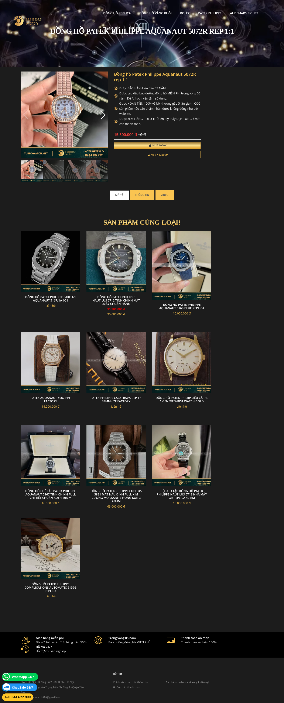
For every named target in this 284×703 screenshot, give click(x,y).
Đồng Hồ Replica (73, 8)
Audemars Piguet (201, 8)
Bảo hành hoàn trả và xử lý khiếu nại (174, 649)
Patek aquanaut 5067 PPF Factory (235, 288)
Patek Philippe (166, 8)
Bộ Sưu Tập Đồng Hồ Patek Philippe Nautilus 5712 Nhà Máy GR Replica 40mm (235, 468)
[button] (96, 112)
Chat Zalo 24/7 (22, 687)
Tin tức (66, 23)
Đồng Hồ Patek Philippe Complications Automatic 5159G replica (49, 558)
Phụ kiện (256, 8)
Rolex (141, 8)
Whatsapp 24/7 (23, 677)
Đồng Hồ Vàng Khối (112, 8)
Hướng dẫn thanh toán (117, 655)
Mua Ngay (148, 146)
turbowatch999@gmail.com (45, 665)
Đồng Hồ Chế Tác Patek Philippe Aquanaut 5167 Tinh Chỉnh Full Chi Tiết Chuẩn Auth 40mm (111, 470)
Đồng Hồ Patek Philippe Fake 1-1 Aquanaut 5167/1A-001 (48, 288)
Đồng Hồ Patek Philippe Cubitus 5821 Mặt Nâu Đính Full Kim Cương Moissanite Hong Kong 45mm (173, 470)
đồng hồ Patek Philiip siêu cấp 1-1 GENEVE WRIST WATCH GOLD (48, 467)
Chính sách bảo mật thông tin (121, 649)
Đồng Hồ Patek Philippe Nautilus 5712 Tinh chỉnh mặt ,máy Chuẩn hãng (111, 289)
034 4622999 (148, 155)
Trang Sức (231, 8)
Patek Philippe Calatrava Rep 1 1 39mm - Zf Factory (235, 377)
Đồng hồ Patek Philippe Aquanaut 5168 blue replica (173, 295)
